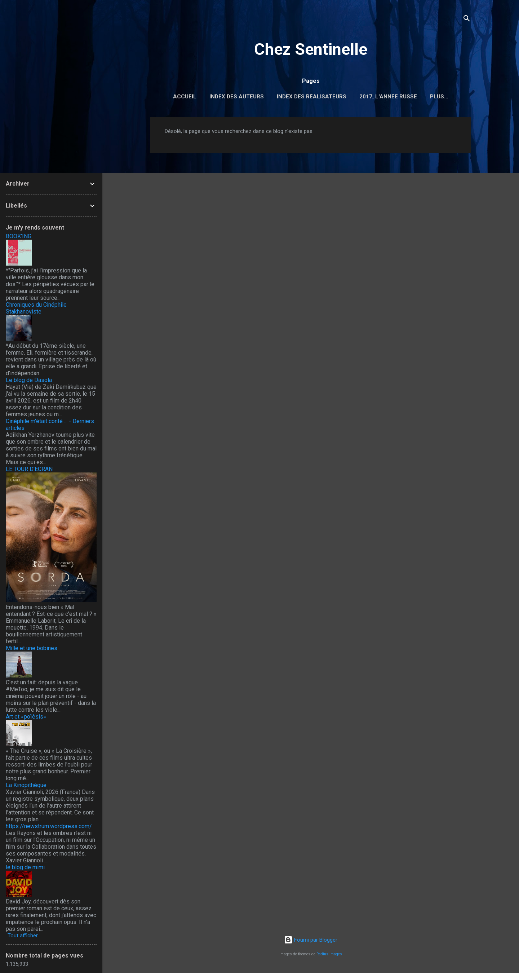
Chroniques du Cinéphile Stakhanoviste (36, 308)
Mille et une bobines (31, 648)
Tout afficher (23, 935)
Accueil (184, 96)
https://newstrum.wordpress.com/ (49, 826)
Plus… (439, 96)
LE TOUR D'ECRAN (29, 469)
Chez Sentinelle (310, 49)
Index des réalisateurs (311, 96)
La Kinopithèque (26, 785)
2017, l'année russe (388, 96)
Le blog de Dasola (29, 380)
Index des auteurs (236, 96)
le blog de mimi (25, 867)
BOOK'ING (18, 236)
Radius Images (329, 954)
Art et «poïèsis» (26, 716)
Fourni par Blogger (310, 940)
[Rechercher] (466, 20)
